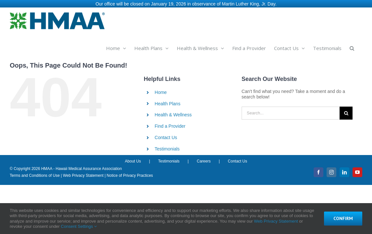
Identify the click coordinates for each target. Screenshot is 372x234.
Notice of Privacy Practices (130, 174)
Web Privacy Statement (83, 174)
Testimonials (167, 147)
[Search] (346, 111)
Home (161, 90)
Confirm (343, 218)
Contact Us (166, 135)
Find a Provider (170, 124)
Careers (204, 160)
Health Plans (167, 102)
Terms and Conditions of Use (35, 174)
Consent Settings (79, 226)
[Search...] (291, 111)
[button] (360, 46)
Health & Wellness (173, 113)
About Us (133, 160)
